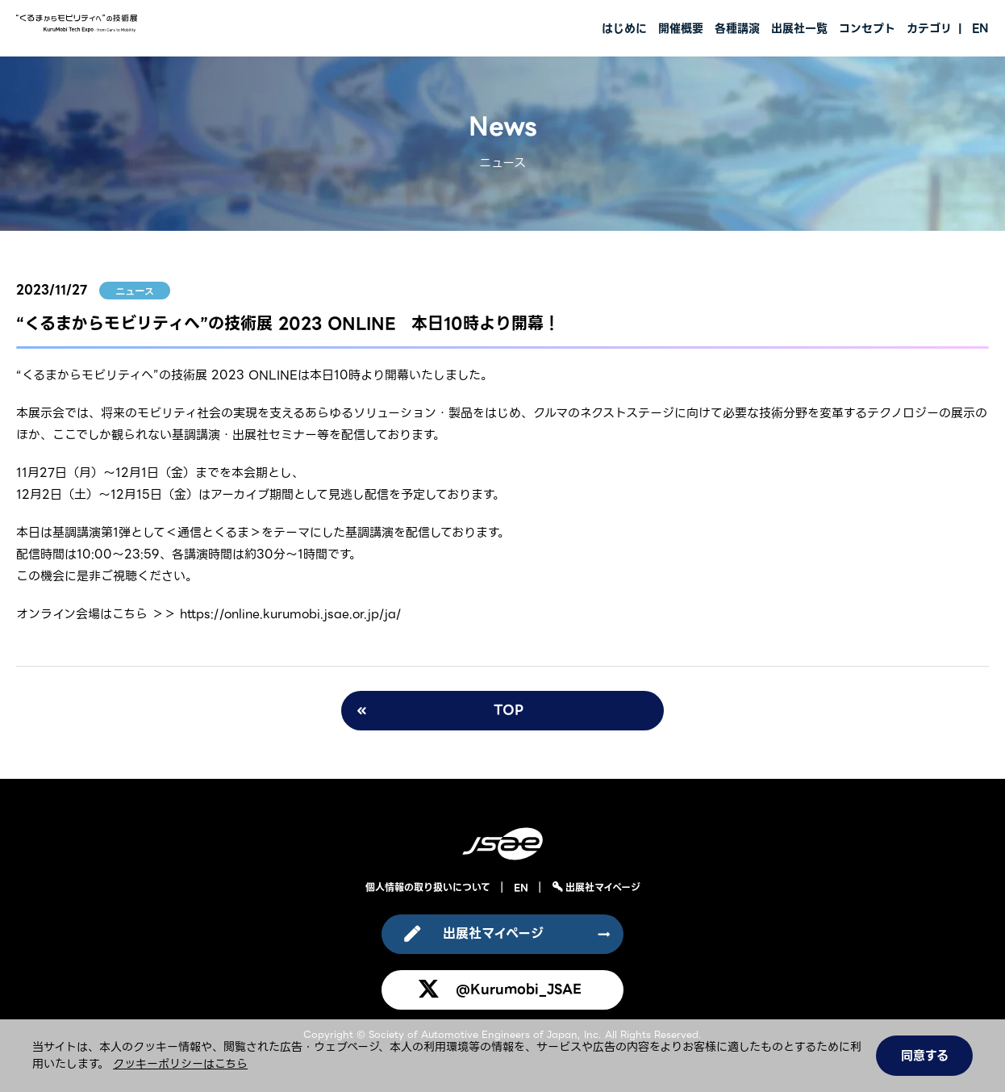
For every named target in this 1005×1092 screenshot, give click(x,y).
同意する (925, 1055)
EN (980, 28)
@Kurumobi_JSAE (519, 989)
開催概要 (680, 28)
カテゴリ (929, 28)
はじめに (624, 28)
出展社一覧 (799, 28)
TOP (508, 710)
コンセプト (867, 28)
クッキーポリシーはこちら (180, 1064)
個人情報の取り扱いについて (427, 887)
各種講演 (737, 28)
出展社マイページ (601, 887)
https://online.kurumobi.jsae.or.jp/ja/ (291, 614)
